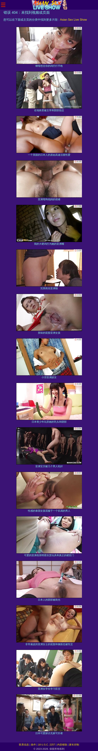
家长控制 (74, 744)
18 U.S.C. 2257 (46, 744)
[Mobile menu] (3, 5)
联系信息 (24, 744)
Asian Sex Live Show (73, 19)
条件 (33, 744)
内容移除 (62, 744)
